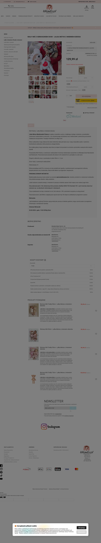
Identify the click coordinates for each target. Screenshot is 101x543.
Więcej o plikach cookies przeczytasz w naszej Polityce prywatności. (38, 533)
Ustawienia (81, 532)
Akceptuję (81, 528)
